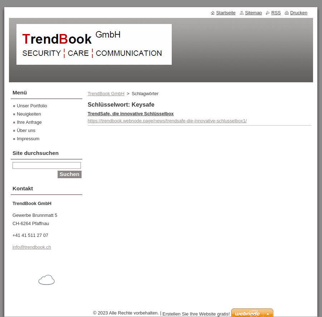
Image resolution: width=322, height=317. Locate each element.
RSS (275, 12)
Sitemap (253, 12)
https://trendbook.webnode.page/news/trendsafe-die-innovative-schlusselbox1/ (167, 120)
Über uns (26, 130)
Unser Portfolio (32, 105)
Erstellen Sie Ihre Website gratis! (196, 314)
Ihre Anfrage (29, 122)
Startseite (225, 12)
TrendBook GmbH (106, 93)
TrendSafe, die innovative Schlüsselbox (131, 113)
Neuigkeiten (29, 114)
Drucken (298, 12)
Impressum (28, 138)
